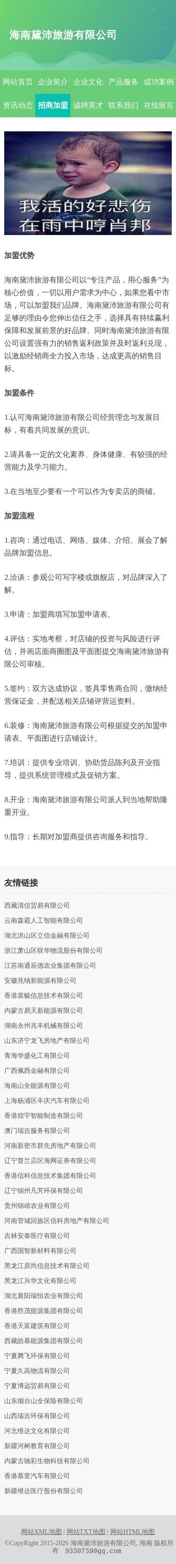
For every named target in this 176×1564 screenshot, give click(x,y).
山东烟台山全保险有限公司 (43, 1401)
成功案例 (159, 82)
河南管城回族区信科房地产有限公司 (56, 1221)
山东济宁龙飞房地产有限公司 (47, 1041)
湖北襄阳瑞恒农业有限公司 (43, 1296)
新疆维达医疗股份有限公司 (43, 1491)
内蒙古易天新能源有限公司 (43, 1011)
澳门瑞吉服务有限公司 (37, 1131)
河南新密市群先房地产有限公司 (50, 1146)
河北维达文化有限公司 (37, 1431)
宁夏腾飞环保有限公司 (37, 1356)
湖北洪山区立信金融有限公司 (47, 936)
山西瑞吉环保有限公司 (37, 1416)
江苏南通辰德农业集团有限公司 (50, 966)
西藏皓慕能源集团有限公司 (43, 1341)
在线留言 (159, 105)
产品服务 (123, 82)
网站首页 (18, 82)
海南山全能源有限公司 (37, 1086)
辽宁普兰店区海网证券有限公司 (50, 1161)
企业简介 (53, 82)
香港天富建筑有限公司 (37, 1326)
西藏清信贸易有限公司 (37, 906)
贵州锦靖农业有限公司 (37, 1206)
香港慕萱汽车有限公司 (37, 1476)
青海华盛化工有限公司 (37, 1056)
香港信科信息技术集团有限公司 (50, 1176)
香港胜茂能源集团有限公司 (43, 1311)
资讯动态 (18, 105)
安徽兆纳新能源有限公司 (40, 981)
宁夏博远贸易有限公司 (37, 1386)
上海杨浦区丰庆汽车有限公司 (47, 1101)
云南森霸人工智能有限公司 (43, 921)
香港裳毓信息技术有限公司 (43, 996)
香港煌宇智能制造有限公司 (43, 1116)
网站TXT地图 (86, 1531)
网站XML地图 (41, 1531)
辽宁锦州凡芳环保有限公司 (43, 1191)
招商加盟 (53, 105)
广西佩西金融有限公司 (37, 1071)
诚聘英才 (88, 105)
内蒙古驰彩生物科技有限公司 (47, 1461)
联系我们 (123, 105)
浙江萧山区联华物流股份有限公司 (53, 951)
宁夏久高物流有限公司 (37, 1371)
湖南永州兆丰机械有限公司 (43, 1026)
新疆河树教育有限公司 (37, 1446)
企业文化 (88, 82)
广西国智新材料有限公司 (40, 1251)
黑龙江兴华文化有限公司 (40, 1281)
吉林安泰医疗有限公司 (37, 1236)
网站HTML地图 (132, 1531)
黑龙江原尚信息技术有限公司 (47, 1266)
